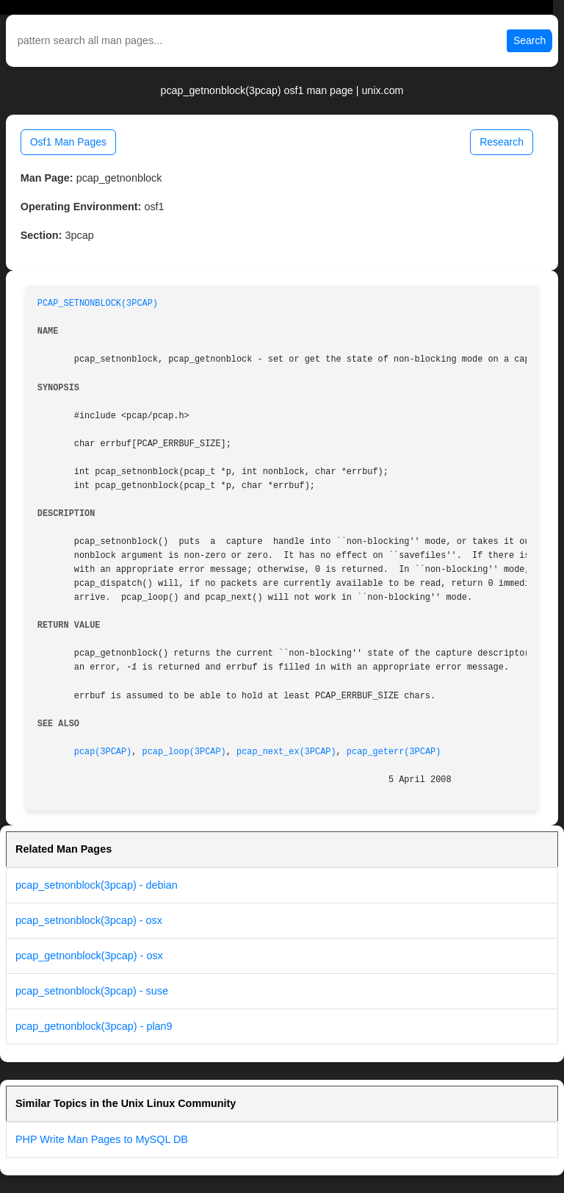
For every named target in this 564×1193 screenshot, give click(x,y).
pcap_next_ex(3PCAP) (286, 752)
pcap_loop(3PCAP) (184, 752)
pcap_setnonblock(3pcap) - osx (88, 920)
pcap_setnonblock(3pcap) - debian (96, 885)
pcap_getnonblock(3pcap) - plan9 (94, 1026)
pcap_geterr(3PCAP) (394, 752)
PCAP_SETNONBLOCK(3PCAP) (97, 303)
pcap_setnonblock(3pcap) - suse (91, 991)
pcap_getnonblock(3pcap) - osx (89, 955)
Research (502, 142)
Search (529, 40)
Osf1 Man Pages (68, 142)
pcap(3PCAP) (103, 752)
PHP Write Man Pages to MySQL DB (101, 1139)
